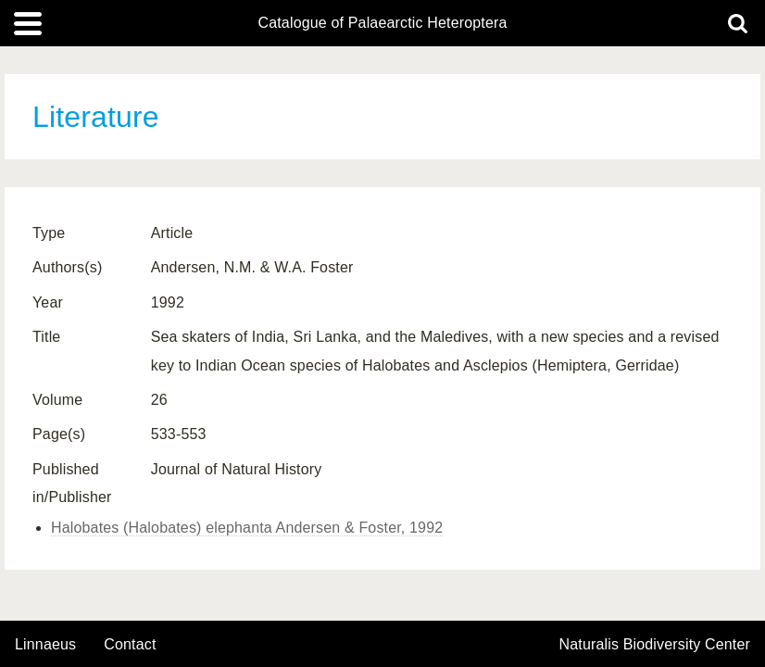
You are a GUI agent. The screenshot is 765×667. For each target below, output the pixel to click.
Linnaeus (45, 644)
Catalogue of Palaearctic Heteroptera (382, 23)
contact (130, 644)
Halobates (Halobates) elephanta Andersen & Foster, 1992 (247, 527)
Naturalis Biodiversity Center (655, 644)
